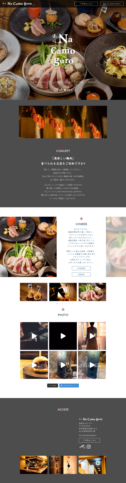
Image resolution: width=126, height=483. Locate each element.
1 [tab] (57, 304)
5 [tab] (66, 304)
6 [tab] (69, 304)
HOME (34, 82)
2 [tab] (59, 304)
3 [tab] (62, 304)
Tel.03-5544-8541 (112, 4)
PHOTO (69, 82)
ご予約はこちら (86, 4)
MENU (58, 82)
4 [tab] (64, 304)
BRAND (91, 82)
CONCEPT (46, 82)
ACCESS (80, 82)
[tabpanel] (33, 292)
